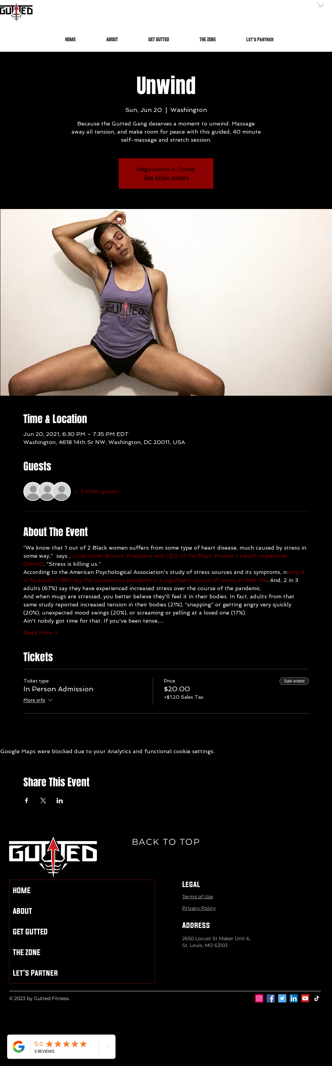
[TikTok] (317, 998)
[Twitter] (282, 998)
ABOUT (22, 911)
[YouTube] (305, 998)
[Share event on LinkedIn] (60, 800)
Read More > (40, 632)
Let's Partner (35, 973)
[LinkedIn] (294, 998)
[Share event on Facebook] (26, 800)
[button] (320, 4)
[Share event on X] (43, 800)
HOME (21, 890)
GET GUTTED (30, 931)
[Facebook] (271, 998)
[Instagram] (259, 998)
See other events (166, 177)
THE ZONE (26, 952)
